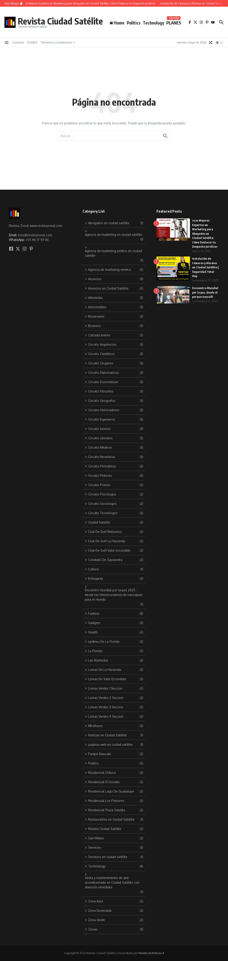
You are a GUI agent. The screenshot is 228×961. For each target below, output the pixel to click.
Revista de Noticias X (151, 953)
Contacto (18, 42)
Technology (153, 22)
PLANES (173, 21)
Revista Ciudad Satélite (60, 21)
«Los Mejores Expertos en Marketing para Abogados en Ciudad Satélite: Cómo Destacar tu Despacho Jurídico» (205, 233)
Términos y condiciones (58, 42)
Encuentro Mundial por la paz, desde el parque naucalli (205, 292)
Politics (133, 22)
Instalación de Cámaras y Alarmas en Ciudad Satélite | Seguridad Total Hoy (205, 267)
